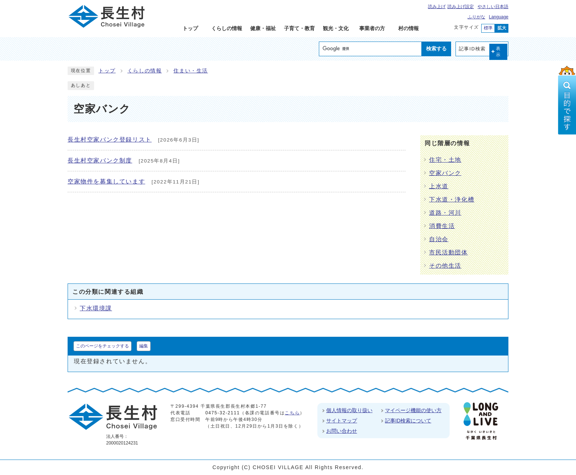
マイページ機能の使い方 (413, 410)
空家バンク (445, 173)
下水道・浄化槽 (451, 199)
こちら (292, 412)
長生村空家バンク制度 (100, 160)
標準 (488, 28)
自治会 (439, 239)
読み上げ (437, 6)
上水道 (439, 186)
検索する (436, 48)
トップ (107, 71)
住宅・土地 (445, 160)
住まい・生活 (190, 71)
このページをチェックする (102, 346)
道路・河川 (445, 213)
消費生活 (442, 226)
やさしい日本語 (493, 6)
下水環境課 (96, 308)
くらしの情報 (144, 71)
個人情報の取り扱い (349, 410)
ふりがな (476, 16)
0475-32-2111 (222, 412)
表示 (498, 51)
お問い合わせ (341, 431)
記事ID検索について (408, 421)
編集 (143, 346)
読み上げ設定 (460, 6)
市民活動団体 (448, 252)
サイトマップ (341, 421)
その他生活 (445, 265)
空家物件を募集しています (106, 181)
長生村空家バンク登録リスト (110, 139)
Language (498, 16)
